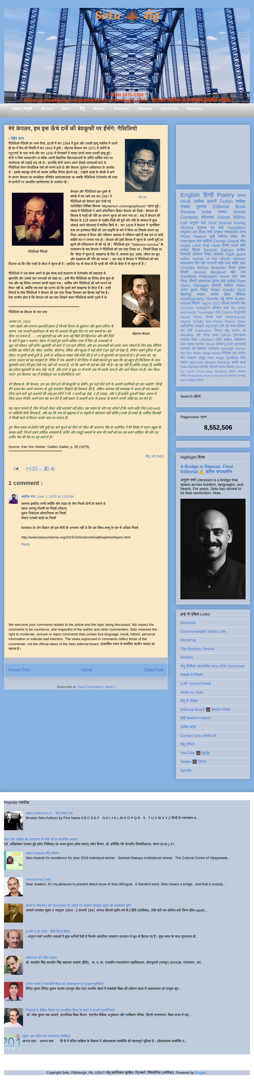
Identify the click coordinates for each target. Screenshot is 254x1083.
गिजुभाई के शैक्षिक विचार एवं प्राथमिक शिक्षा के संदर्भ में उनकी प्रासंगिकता (70, 1010)
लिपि (243, 358)
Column (227, 312)
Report (230, 321)
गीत (196, 263)
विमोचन (201, 348)
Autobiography (192, 298)
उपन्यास (185, 348)
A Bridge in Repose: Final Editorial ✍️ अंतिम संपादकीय (206, 469)
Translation (236, 228)
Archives (195, 108)
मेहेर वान (142, 197)
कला (226, 308)
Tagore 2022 (210, 303)
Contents (189, 217)
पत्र (234, 276)
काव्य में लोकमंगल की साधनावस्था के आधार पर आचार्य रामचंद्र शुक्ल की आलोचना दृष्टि (78, 905)
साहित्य (228, 285)
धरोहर (184, 250)
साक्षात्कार (186, 263)
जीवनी (193, 281)
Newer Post (19, 670)
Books (47, 108)
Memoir (239, 259)
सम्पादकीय (231, 232)
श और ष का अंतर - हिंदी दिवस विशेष (48, 931)
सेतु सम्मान (232, 330)
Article (239, 211)
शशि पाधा (224, 263)
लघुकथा (185, 232)
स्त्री (219, 317)
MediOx (186, 657)
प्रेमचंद (225, 303)
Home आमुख (22, 108)
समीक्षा (240, 201)
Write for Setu (191, 692)
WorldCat (188, 640)
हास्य (215, 335)
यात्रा (229, 298)
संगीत (183, 375)
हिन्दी (208, 195)
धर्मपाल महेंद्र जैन (232, 236)
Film (210, 358)
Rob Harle (211, 245)
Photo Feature (193, 236)
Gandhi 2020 (234, 290)
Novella (212, 298)
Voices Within (231, 217)
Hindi (185, 201)
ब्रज (243, 362)
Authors (121, 108)
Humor (240, 348)
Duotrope (188, 623)
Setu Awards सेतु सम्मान (42, 853)
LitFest (226, 335)
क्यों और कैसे (227, 326)
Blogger (200, 1073)
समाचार (219, 254)
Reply (25, 544)
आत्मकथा (204, 281)
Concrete (187, 308)
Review (187, 211)
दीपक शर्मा (205, 232)
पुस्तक (202, 206)
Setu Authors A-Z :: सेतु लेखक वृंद (49, 813)
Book (240, 206)
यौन (182, 358)
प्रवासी (216, 285)
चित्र (183, 281)
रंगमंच (222, 367)
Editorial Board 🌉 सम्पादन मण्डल (205, 709)
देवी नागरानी (209, 263)
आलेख (198, 201)
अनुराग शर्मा (198, 223)
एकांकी (232, 371)
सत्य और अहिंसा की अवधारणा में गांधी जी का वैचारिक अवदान (41, 839)
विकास (230, 367)
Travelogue (205, 312)
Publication (203, 330)
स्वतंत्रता (213, 348)
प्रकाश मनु (205, 228)
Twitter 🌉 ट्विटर (193, 762)
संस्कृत (215, 290)
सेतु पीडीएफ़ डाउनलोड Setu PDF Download (212, 666)
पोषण (227, 294)
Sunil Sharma (220, 223)
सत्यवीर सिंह (238, 303)
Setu (66, 108)
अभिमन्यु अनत (224, 344)
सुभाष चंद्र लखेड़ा (223, 281)
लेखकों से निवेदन (191, 675)
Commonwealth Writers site (203, 631)
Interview (187, 241)
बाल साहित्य (204, 241)
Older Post (154, 670)
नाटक (206, 335)
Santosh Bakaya (218, 250)
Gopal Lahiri (190, 245)
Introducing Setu (38, 879)
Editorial (221, 206)
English (190, 195)
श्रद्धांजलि (240, 312)
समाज (184, 362)
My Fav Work (190, 353)
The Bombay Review (197, 649)
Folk (183, 367)
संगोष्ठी (199, 380)
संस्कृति (199, 326)
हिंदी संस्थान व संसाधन (195, 718)
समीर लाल (239, 263)
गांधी (217, 312)
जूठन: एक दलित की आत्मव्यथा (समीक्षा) (46, 1036)
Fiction (226, 201)
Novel (224, 276)
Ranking (223, 362)
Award (185, 317)
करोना (214, 294)
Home (87, 670)
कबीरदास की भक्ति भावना (41, 958)
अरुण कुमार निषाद (194, 290)
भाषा (243, 276)
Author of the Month (211, 259)
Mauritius (187, 335)
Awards (145, 108)
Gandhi (198, 321)
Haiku (241, 285)
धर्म (194, 348)
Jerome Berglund (209, 272)
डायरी (235, 362)
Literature (206, 339)
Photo (197, 317)
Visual (209, 344)
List (183, 222)
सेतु (81, 108)
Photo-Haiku (205, 371)
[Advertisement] (213, 153)
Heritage (227, 348)
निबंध (208, 254)
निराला (218, 330)
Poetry (225, 195)
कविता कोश (188, 727)
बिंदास (196, 250)
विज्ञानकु (185, 294)
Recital (193, 367)
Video (241, 321)
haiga (220, 358)
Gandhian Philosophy (198, 276)
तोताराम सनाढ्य (237, 375)
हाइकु (202, 358)
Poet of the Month (216, 375)
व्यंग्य (242, 232)
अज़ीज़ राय (28, 496)
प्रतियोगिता (187, 326)
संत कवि (186, 330)
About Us (169, 108)
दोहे (198, 335)
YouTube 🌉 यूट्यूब (195, 753)
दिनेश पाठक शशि (234, 245)
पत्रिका (242, 371)
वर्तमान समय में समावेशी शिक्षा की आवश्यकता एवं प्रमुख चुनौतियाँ (64, 984)
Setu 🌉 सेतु (126, 15)
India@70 (203, 308)
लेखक (185, 206)
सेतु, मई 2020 (154, 456)
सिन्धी (209, 317)
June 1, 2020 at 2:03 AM (55, 496)
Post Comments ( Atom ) (96, 687)
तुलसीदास (232, 358)
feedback (221, 371)
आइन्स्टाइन (211, 326)
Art (195, 232)
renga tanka (211, 353)
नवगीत (242, 353)
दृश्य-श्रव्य (239, 335)
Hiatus (99, 108)
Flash (229, 254)
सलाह (190, 344)
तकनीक (203, 367)
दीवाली (213, 367)
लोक (183, 344)
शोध (243, 241)
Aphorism (196, 362)
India (206, 211)
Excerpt (219, 241)
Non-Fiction (214, 321)
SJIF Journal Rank (195, 683)
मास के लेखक (187, 380)
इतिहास (216, 308)
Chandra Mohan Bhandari (203, 268)
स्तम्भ (222, 211)
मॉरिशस (241, 326)
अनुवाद (218, 232)
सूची (212, 236)
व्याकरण (192, 358)
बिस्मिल (241, 294)
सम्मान (201, 294)
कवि (221, 228)
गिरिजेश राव (229, 353)
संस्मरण (197, 254)
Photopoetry (195, 375)
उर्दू (222, 298)
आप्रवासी (240, 344)
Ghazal (233, 241)
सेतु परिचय (187, 744)
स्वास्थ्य (199, 344)
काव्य (242, 195)
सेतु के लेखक (189, 701)
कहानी (212, 201)
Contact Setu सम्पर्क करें (198, 736)
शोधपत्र (207, 217)
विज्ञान (196, 303)
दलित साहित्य (223, 339)
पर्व (244, 330)
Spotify (186, 770)
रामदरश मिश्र (189, 339)
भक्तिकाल (240, 339)
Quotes (210, 362)
